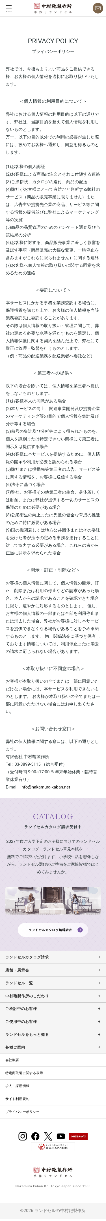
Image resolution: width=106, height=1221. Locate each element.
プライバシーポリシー (22, 1114)
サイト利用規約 (17, 1101)
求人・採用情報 (17, 1088)
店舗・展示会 (17, 972)
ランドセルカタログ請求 (27, 959)
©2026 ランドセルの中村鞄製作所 (53, 1212)
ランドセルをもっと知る (27, 1037)
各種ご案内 (15, 1049)
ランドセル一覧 (19, 985)
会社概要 (12, 1062)
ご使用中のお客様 (21, 1024)
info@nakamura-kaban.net (45, 787)
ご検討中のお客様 (21, 1011)
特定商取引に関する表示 (24, 1075)
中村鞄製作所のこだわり (27, 998)
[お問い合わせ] (98, 8)
